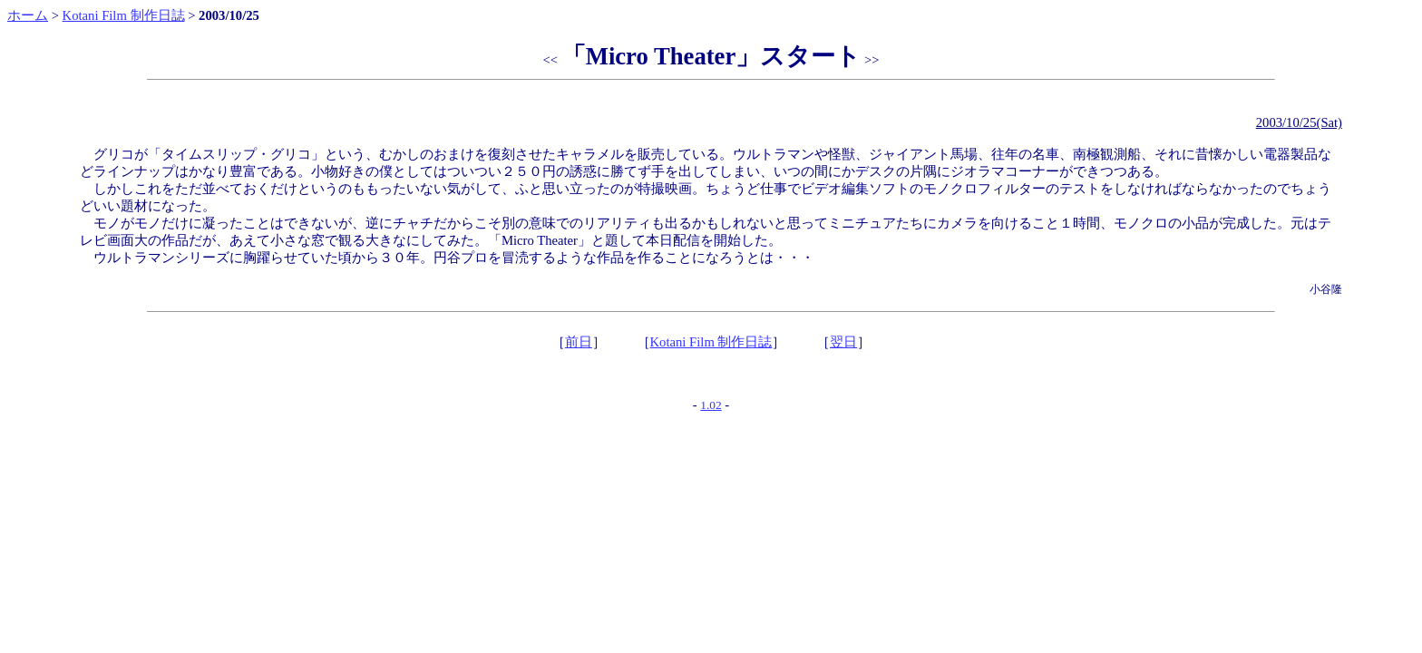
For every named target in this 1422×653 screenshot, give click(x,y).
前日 (578, 342)
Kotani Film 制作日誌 (124, 15)
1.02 (710, 405)
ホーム (27, 15)
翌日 (843, 342)
